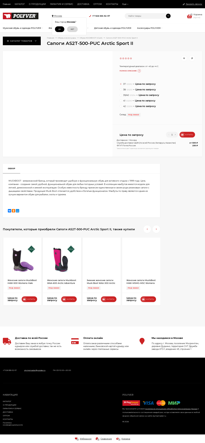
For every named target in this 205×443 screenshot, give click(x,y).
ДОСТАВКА (83, 4)
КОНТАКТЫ (112, 4)
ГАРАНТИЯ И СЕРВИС (61, 4)
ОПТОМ (97, 4)
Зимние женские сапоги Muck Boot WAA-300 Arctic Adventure (101, 283)
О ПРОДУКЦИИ (37, 4)
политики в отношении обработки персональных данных (171, 409)
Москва (133, 140)
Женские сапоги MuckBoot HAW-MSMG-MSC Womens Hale (141, 283)
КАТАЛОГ (20, 4)
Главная (7, 4)
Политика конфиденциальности (13, 424)
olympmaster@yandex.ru (34, 370)
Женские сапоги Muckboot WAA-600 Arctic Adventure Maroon (61, 283)
